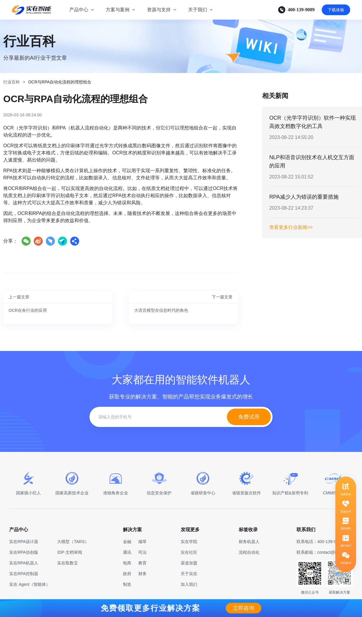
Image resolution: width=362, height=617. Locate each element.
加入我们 (189, 584)
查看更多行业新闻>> (291, 227)
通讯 (127, 552)
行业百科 (11, 82)
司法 (142, 552)
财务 (142, 573)
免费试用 (249, 417)
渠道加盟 (189, 563)
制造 (127, 584)
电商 (127, 563)
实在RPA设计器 (23, 541)
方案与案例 (117, 9)
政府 (127, 573)
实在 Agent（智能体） (29, 584)
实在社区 (189, 552)
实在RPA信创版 (23, 552)
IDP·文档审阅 (69, 552)
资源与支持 (159, 9)
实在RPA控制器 (23, 573)
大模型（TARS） (73, 541)
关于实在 (189, 573)
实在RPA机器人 (23, 563)
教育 (142, 563)
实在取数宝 (67, 563)
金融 (127, 541)
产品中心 (78, 9)
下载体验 (336, 9)
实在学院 (189, 541)
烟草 (142, 541)
